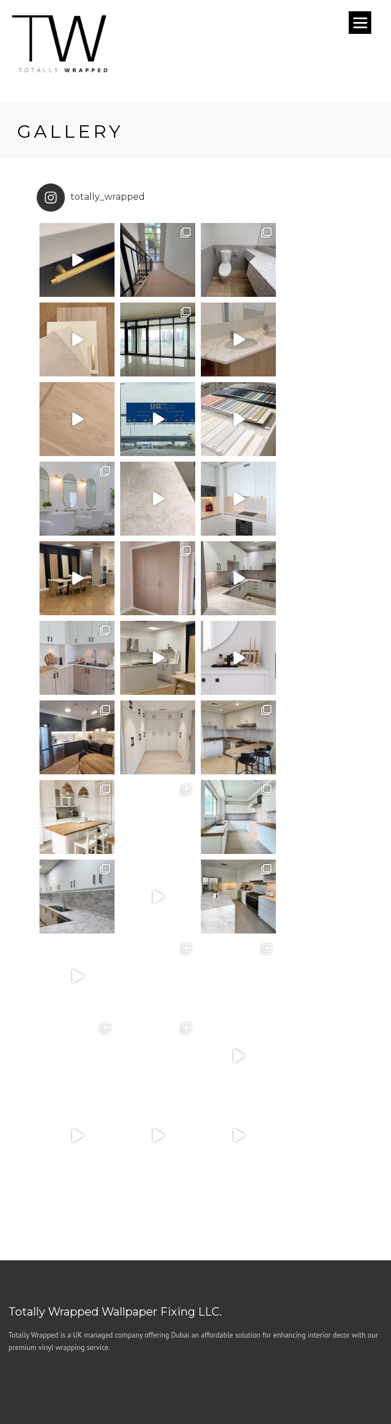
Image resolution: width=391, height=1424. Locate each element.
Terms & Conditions (164, 1366)
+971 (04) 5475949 (78, 1255)
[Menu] (360, 22)
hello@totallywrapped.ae (88, 1271)
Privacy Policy (233, 1366)
